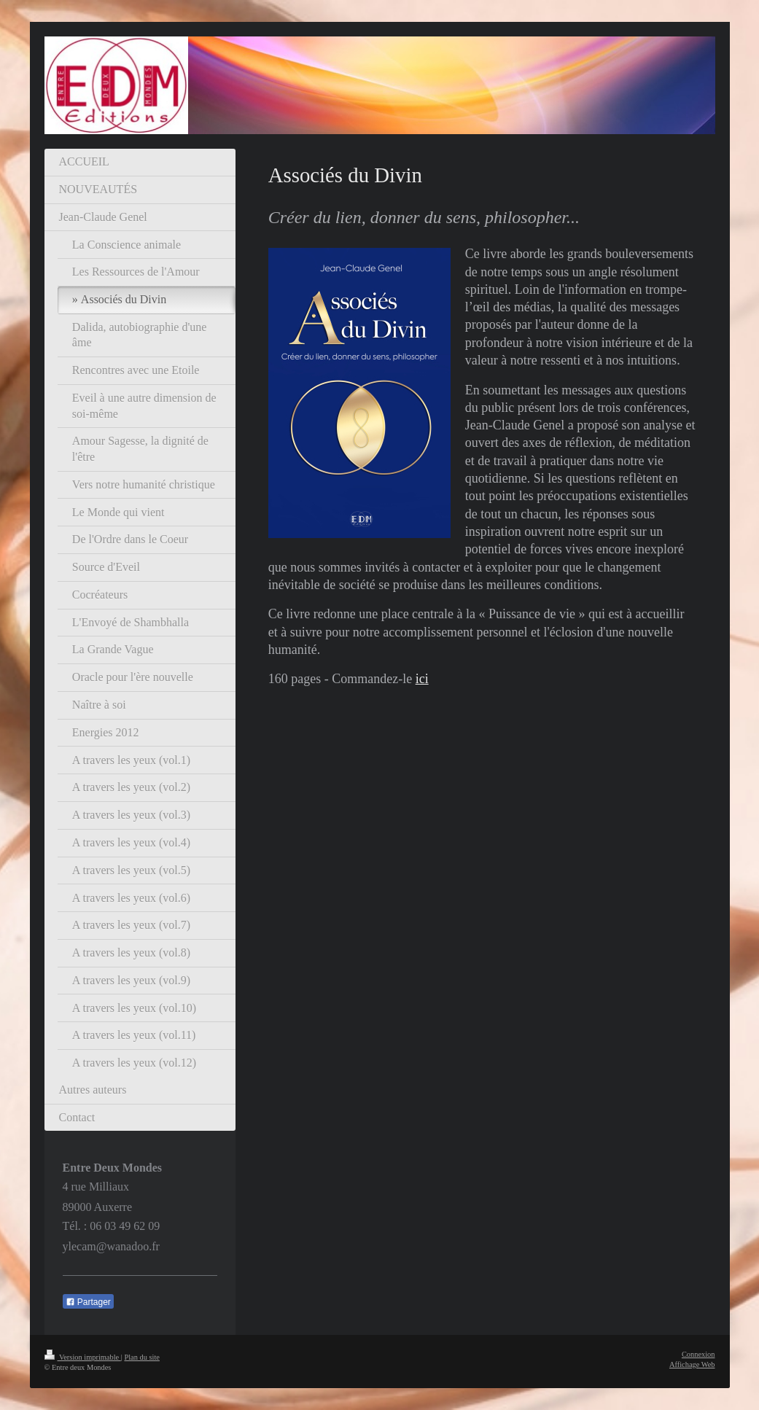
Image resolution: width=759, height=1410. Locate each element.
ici (422, 678)
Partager (88, 1302)
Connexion (698, 1354)
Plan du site (142, 1357)
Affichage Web (692, 1364)
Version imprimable (82, 1357)
